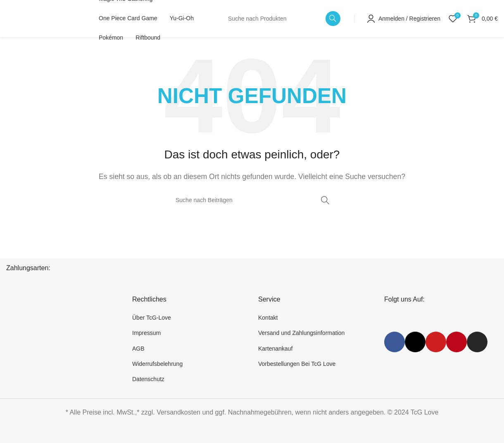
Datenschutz (148, 379)
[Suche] (282, 18)
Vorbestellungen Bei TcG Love (296, 364)
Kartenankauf (275, 348)
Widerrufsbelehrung (157, 364)
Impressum (146, 333)
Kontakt (268, 317)
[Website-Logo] (42, 17)
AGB (138, 348)
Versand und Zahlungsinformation (301, 333)
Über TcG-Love (151, 317)
